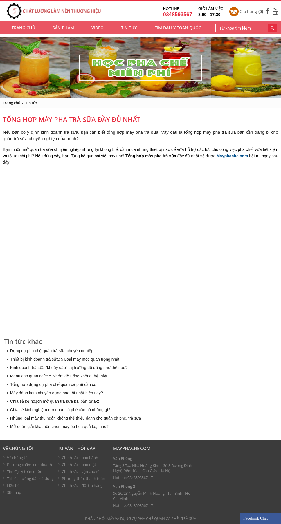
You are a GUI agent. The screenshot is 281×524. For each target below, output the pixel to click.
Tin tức (129, 29)
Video (97, 29)
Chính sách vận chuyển (80, 471)
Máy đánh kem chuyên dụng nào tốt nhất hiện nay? (56, 393)
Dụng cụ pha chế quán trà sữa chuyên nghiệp (51, 350)
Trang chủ (23, 29)
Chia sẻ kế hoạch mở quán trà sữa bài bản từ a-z (54, 401)
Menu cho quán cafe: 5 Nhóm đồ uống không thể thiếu (59, 376)
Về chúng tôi (18, 448)
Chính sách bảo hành (78, 457)
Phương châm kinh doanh (27, 464)
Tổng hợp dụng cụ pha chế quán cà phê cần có (53, 384)
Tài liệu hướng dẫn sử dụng (28, 478)
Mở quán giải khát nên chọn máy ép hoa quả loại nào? (59, 426)
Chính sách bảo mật (77, 464)
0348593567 (137, 477)
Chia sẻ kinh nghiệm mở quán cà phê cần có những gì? (60, 409)
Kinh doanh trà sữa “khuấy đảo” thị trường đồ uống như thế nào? (69, 367)
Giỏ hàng (251, 12)
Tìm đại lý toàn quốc (178, 29)
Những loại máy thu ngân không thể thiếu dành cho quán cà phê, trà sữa (75, 418)
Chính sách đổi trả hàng (80, 485)
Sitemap (12, 492)
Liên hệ (11, 485)
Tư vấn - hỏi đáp (76, 448)
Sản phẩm (63, 29)
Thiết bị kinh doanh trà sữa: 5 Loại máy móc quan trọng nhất (65, 359)
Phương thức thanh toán (81, 478)
